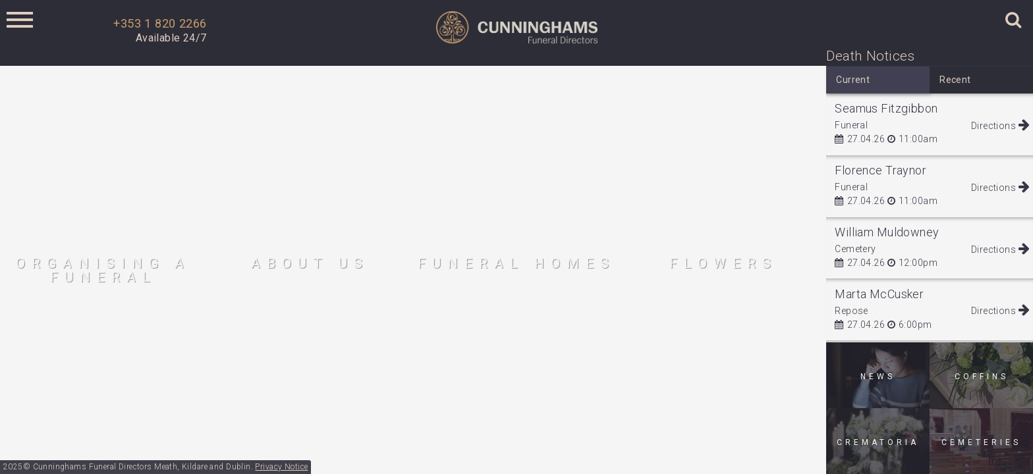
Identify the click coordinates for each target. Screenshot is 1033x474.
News (877, 376)
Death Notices (870, 56)
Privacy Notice (281, 466)
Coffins (982, 376)
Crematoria (878, 442)
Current (853, 79)
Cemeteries (981, 442)
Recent (955, 79)
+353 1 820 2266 (159, 23)
